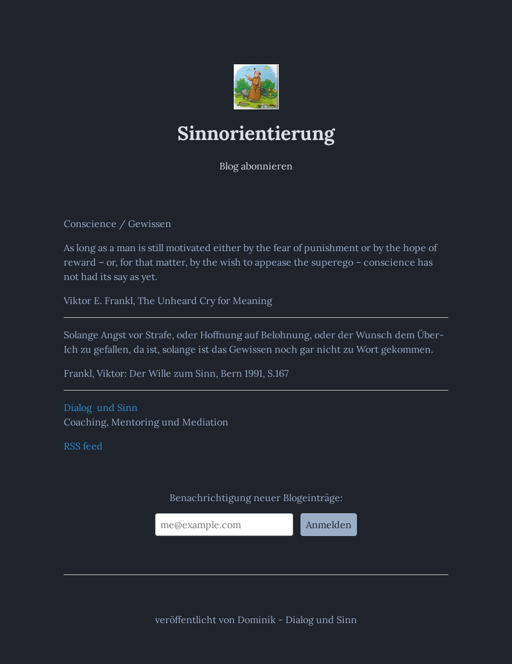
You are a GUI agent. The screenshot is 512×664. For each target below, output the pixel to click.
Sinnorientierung (256, 133)
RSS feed (83, 446)
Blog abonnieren (256, 166)
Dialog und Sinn (101, 407)
